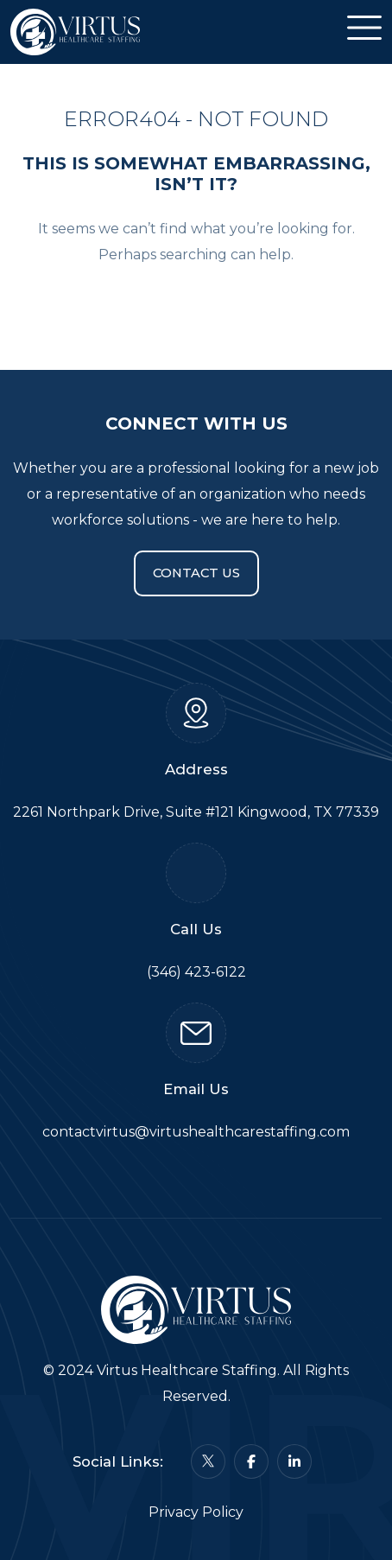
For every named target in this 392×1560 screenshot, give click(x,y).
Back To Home (196, 306)
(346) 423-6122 (196, 972)
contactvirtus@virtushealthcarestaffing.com (196, 1132)
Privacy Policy (196, 1512)
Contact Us (196, 573)
